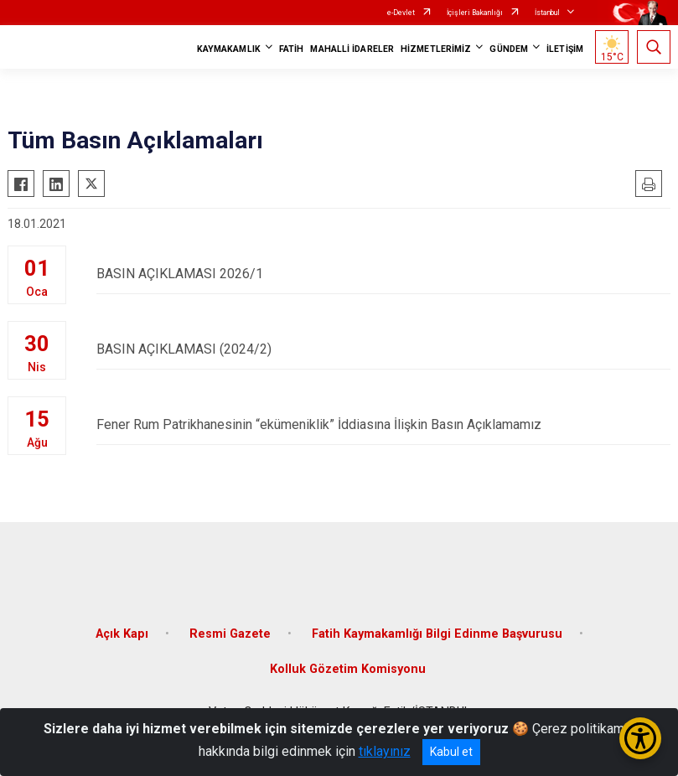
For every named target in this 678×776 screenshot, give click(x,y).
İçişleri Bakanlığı (475, 12)
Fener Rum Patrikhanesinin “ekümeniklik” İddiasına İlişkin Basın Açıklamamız (383, 424)
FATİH (291, 49)
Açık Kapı (122, 634)
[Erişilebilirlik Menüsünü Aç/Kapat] (640, 738)
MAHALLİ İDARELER (352, 49)
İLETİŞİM (564, 49)
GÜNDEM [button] (508, 49)
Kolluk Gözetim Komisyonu (348, 669)
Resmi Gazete (230, 634)
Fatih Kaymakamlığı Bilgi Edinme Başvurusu (437, 634)
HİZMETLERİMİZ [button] (436, 49)
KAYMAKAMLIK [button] (229, 49)
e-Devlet (401, 12)
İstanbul (547, 12)
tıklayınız (385, 751)
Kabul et (451, 751)
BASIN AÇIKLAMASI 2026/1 (383, 274)
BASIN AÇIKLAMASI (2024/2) (383, 349)
